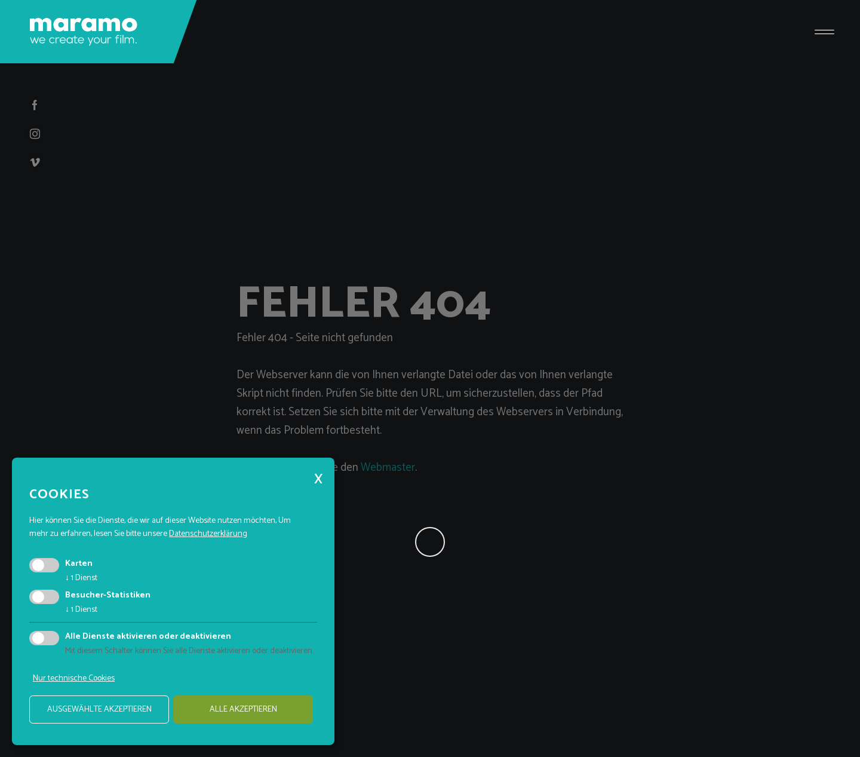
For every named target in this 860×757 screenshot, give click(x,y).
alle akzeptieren (243, 709)
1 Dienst (81, 578)
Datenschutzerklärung (208, 534)
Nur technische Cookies (74, 678)
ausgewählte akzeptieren (99, 709)
